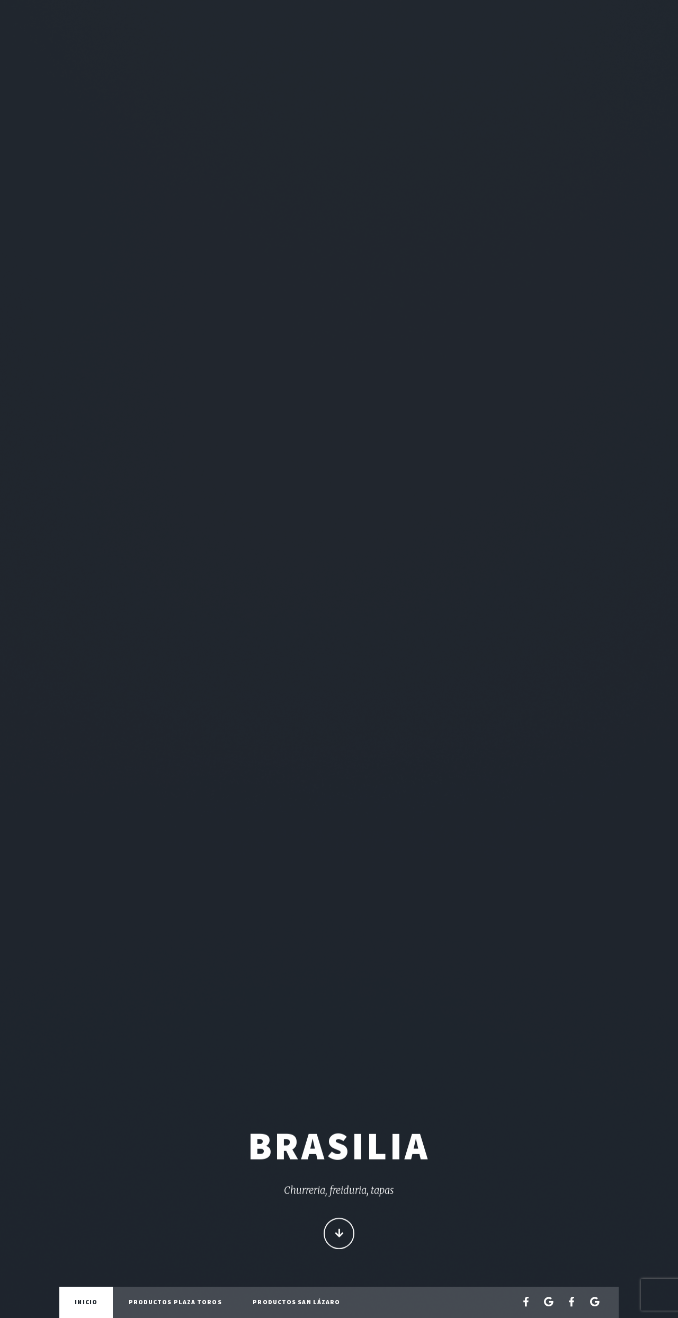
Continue (339, 1234)
